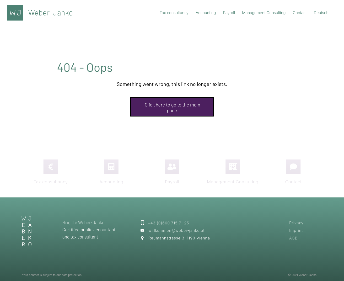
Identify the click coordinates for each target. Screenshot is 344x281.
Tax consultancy (50, 181)
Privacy (296, 222)
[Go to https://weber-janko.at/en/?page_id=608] (111, 166)
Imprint (296, 230)
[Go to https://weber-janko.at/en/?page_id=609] (233, 166)
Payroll (172, 181)
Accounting (111, 181)
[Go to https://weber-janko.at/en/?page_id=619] (172, 166)
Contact (293, 181)
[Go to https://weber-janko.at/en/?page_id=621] (293, 166)
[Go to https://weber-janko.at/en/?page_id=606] (50, 166)
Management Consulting (232, 181)
